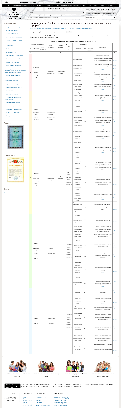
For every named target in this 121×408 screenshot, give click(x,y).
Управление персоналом (60, 402)
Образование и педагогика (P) (13, 65)
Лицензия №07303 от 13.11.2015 (55, 8)
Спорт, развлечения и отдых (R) (14, 87)
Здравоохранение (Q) (11, 52)
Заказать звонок (108, 13)
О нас (24, 397)
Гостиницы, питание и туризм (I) (14, 40)
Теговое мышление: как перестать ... (72, 384)
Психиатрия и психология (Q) (13, 75)
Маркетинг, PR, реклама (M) (13, 59)
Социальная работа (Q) (12, 84)
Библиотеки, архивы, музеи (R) (14, 37)
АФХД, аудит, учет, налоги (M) (13, 27)
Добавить (17, 192)
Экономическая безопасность (61, 404)
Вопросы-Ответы (27, 405)
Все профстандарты (35, 28)
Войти (58, 2)
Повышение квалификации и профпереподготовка (71, 5)
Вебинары (50, 5)
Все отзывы (7, 192)
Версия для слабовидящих (60, 405)
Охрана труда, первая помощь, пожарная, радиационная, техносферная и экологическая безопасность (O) (15, 70)
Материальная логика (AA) (12, 62)
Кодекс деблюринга (107, 5)
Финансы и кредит (40, 399)
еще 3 (103, 61)
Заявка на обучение (93, 13)
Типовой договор (27, 404)
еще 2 (103, 258)
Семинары (40, 5)
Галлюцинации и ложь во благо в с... (41, 386)
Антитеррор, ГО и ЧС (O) (12, 33)
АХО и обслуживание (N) (12, 30)
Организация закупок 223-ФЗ (61, 399)
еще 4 (103, 170)
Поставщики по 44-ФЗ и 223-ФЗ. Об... (41, 384)
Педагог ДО (39, 400)
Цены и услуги (93, 5)
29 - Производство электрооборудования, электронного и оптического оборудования (67, 28)
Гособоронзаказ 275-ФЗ (60, 400)
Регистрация (68, 2)
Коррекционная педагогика (43, 405)
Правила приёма (27, 400)
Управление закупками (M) (13, 102)
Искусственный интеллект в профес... (104, 384)
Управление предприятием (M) (14, 109)
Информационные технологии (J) (14, 55)
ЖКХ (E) (7, 49)
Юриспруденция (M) (11, 116)
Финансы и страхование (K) (13, 112)
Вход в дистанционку (28, 2)
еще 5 (103, 199)
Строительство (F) (10, 90)
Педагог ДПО (39, 402)
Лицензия (25, 399)
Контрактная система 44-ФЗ (61, 397)
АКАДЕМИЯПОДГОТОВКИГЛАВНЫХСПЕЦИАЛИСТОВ (14, 15)
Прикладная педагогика (42, 404)
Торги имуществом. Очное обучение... (72, 386)
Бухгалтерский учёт (41, 397)
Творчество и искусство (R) (12, 94)
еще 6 (103, 100)
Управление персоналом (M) (13, 106)
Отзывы (25, 402)
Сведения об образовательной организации (21, 5)
